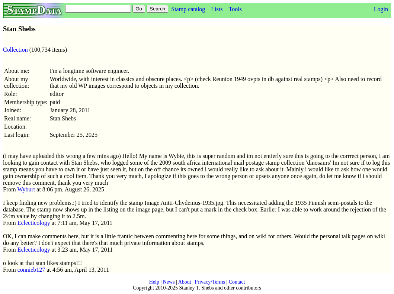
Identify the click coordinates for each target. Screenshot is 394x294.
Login (381, 9)
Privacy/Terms (210, 282)
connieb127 (31, 269)
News (169, 282)
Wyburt (26, 189)
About (184, 282)
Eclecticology (33, 223)
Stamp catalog (188, 9)
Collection (15, 49)
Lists (216, 9)
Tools (234, 9)
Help (154, 282)
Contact (237, 282)
